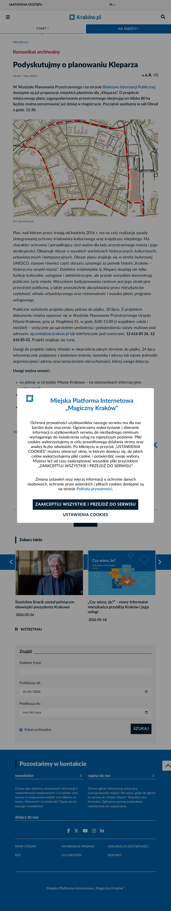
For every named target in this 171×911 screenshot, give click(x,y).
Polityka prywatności (94, 489)
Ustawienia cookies (85, 515)
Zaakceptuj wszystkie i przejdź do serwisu (85, 505)
